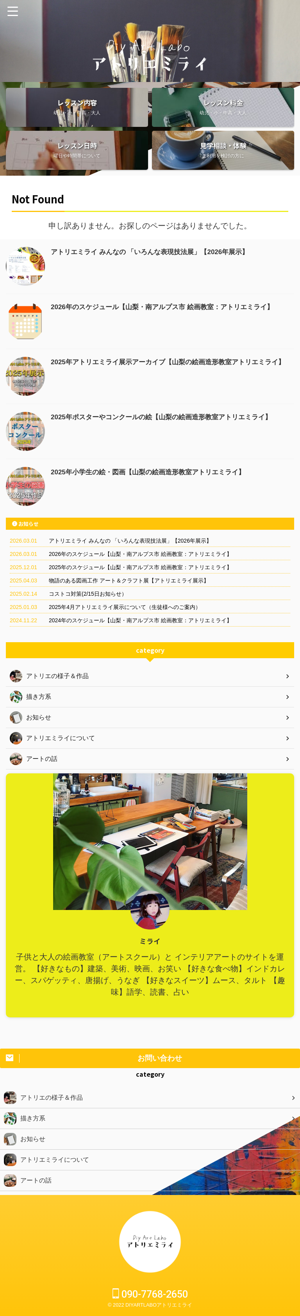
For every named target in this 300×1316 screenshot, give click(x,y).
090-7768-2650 (150, 1294)
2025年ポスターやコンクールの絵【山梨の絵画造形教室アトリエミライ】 (167, 417)
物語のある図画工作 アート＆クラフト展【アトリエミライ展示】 (129, 580)
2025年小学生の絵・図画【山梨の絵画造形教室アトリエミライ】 (153, 472)
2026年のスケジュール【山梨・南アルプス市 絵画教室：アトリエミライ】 (168, 307)
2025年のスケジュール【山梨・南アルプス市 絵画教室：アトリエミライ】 (140, 567)
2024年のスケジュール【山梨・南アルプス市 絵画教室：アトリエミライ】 (140, 620)
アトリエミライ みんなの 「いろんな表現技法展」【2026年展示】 (155, 252)
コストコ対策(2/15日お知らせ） (88, 594)
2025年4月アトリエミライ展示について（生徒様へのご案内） (125, 607)
